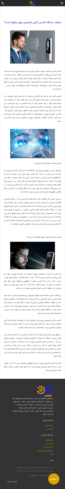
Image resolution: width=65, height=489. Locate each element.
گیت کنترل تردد (48, 447)
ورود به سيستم (12, 481)
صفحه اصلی (49, 425)
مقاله (51, 454)
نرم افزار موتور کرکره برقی (45, 451)
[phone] (53, 479)
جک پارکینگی (49, 440)
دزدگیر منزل (49, 443)
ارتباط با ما (50, 429)
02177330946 (42, 476)
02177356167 (32, 476)
